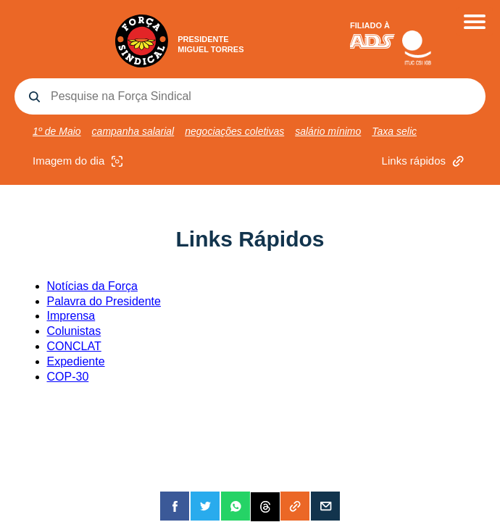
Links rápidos (424, 161)
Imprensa (71, 316)
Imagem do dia (79, 161)
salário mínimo (328, 131)
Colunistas (74, 331)
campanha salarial (133, 131)
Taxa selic (394, 131)
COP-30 (68, 376)
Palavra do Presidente (104, 301)
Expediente (76, 361)
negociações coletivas (234, 131)
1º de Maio (57, 131)
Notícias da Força (92, 286)
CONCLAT (74, 346)
